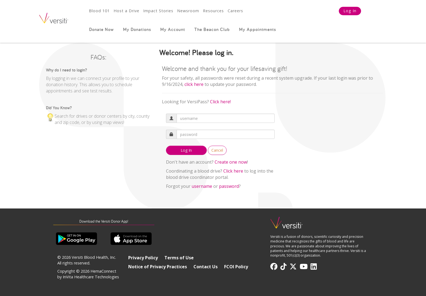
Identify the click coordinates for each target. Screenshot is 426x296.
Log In (349, 10)
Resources (213, 10)
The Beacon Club (212, 29)
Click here (233, 171)
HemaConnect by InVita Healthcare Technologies (88, 274)
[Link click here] (193, 84)
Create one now (231, 162)
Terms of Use (179, 258)
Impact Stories (158, 10)
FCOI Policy (236, 267)
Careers (235, 10)
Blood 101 (99, 10)
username (202, 186)
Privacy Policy (143, 258)
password (229, 186)
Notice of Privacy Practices (157, 267)
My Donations (137, 29)
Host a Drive (126, 10)
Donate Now (101, 29)
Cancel (217, 150)
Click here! (220, 102)
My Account (172, 29)
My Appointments (257, 29)
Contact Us (205, 267)
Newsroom (188, 10)
